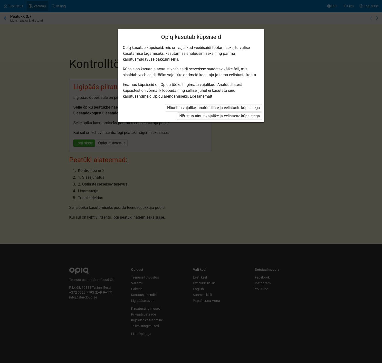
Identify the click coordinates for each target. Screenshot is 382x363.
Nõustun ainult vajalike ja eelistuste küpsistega (219, 116)
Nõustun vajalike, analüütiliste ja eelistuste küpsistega (213, 107)
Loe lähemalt (201, 96)
